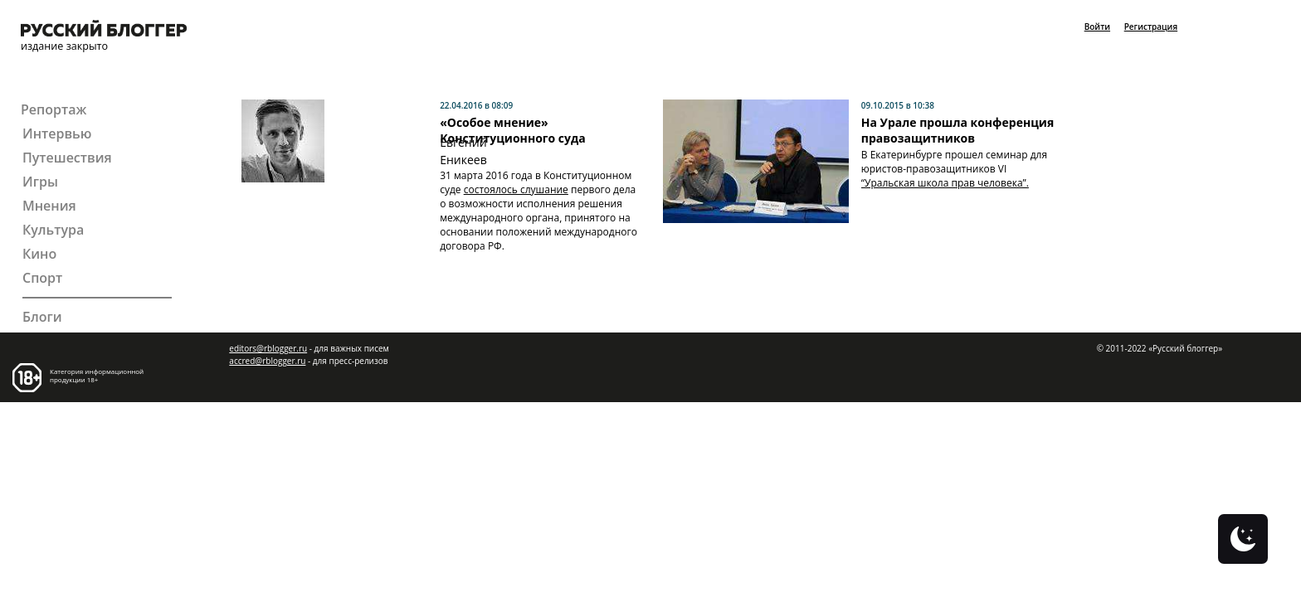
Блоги (42, 317)
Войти (1097, 26)
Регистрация (1150, 26)
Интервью (56, 134)
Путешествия (67, 158)
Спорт (42, 278)
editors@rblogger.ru (268, 348)
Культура (53, 230)
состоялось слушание (516, 189)
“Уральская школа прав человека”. (945, 183)
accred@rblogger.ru (267, 360)
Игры (40, 182)
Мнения (49, 206)
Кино (39, 254)
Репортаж (53, 110)
